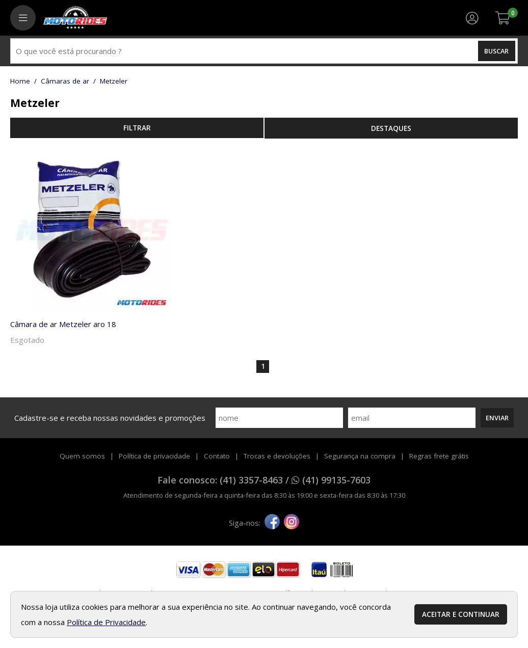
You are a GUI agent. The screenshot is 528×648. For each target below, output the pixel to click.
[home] (75, 18)
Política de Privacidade (106, 622)
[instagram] (291, 522)
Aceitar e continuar (460, 614)
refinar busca (136, 128)
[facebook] (272, 522)
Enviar (497, 417)
